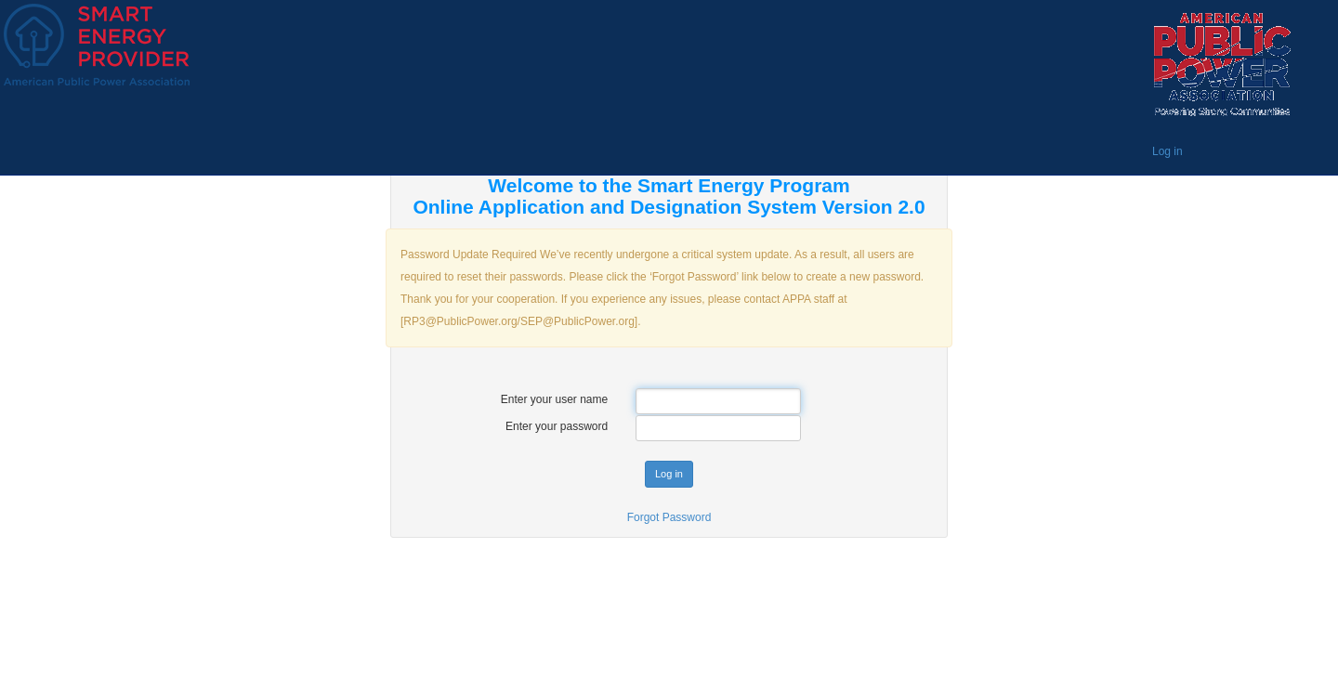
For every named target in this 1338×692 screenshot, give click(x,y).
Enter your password (556, 426)
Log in (1167, 151)
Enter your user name (554, 399)
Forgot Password (669, 517)
